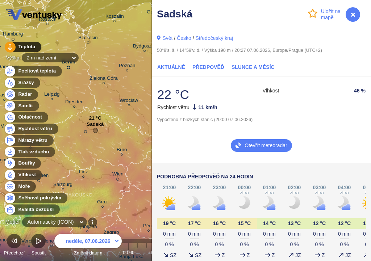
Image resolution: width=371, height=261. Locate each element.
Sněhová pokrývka (35, 198)
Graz (102, 203)
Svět (167, 38)
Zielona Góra (103, 79)
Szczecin (88, 38)
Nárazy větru (28, 140)
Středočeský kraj (214, 38)
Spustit (38, 246)
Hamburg (13, 35)
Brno (122, 150)
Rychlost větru (31, 129)
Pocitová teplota (33, 71)
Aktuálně (171, 67)
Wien (118, 175)
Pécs (148, 227)
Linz (83, 173)
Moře (20, 186)
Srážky (22, 83)
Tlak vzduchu (29, 152)
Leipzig (52, 95)
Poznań (127, 66)
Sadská (95, 125)
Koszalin (114, 17)
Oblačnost (26, 117)
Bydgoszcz (145, 47)
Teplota (22, 47)
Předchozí (14, 246)
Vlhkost (23, 175)
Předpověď (208, 67)
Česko (184, 38)
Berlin (68, 63)
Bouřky (22, 163)
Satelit (21, 106)
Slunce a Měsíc (253, 67)
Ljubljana (87, 227)
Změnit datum (88, 246)
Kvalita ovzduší (32, 209)
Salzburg (62, 185)
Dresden (74, 103)
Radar (21, 94)
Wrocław (129, 101)
